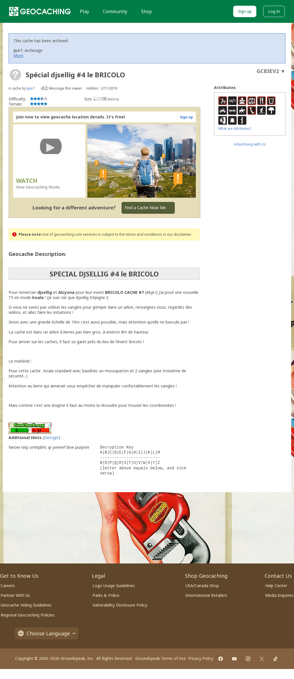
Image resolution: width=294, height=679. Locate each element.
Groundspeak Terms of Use (160, 658)
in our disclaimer (177, 234)
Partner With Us (15, 595)
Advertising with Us (250, 144)
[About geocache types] (15, 75)
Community (115, 11)
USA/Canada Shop (202, 585)
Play (84, 11)
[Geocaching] (40, 11)
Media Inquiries (279, 595)
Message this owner (65, 88)
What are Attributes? (234, 128)
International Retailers (206, 595)
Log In (274, 11)
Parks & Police (105, 595)
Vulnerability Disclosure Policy (119, 605)
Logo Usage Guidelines (113, 585)
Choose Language (46, 633)
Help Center (276, 585)
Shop (146, 11)
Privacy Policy (200, 658)
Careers (8, 585)
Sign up (244, 11)
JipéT (31, 88)
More (18, 55)
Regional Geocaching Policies (28, 615)
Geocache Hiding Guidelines (26, 605)
